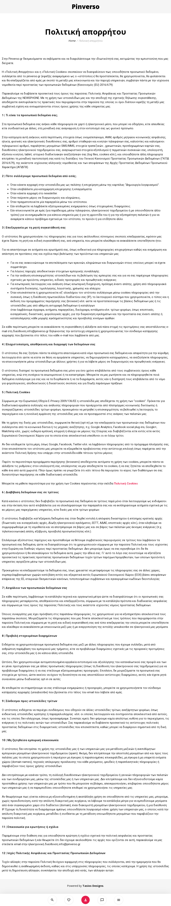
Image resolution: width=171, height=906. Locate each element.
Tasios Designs (92, 886)
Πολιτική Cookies (126, 483)
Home (71, 40)
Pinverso (86, 6)
